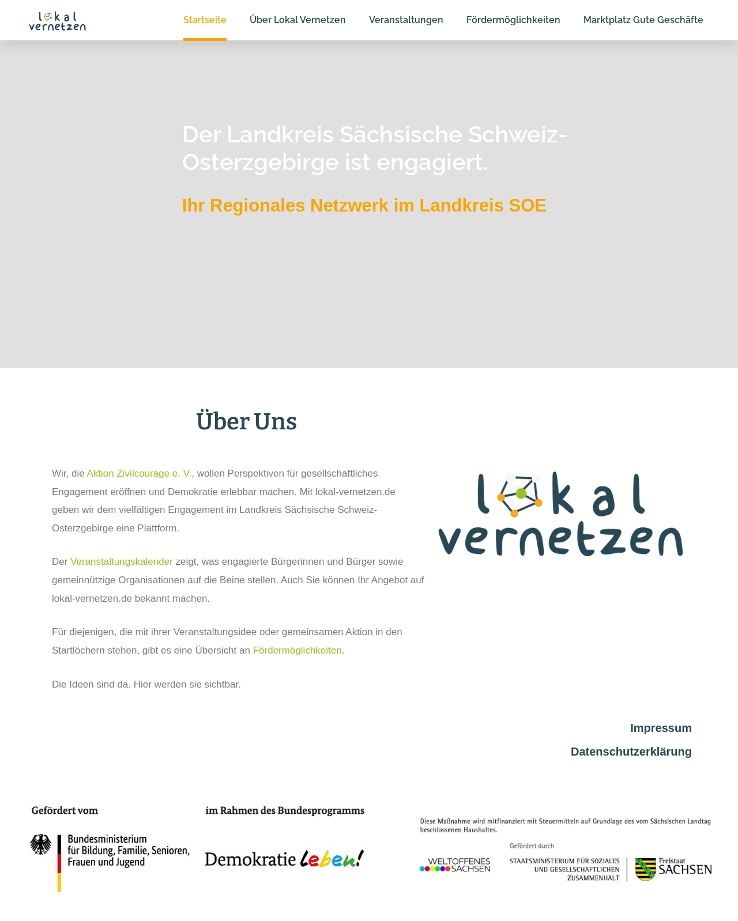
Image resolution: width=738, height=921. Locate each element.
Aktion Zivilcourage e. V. (138, 473)
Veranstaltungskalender (121, 561)
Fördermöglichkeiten (297, 650)
